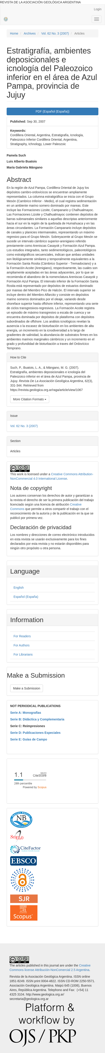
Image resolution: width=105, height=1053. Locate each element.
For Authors (21, 645)
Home (14, 33)
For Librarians (23, 654)
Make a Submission (26, 688)
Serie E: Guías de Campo (28, 739)
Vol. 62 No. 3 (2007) (55, 33)
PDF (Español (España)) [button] (53, 111)
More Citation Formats (29, 399)
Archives (30, 33)
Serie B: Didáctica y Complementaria (37, 719)
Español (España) (26, 596)
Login (97, 9)
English (19, 587)
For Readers (22, 636)
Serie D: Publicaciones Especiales (35, 732)
